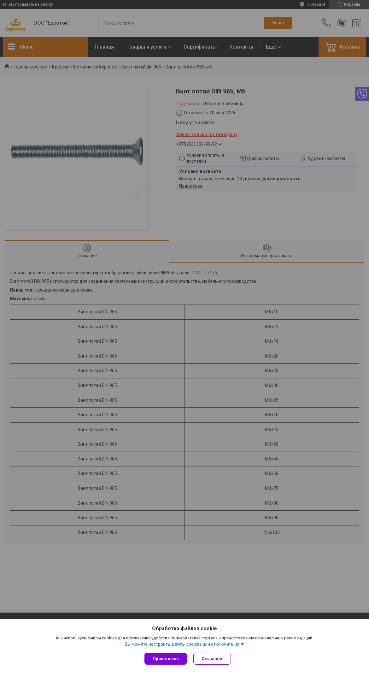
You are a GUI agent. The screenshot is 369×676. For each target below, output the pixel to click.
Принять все (166, 658)
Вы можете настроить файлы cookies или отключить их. (182, 644)
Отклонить (212, 658)
